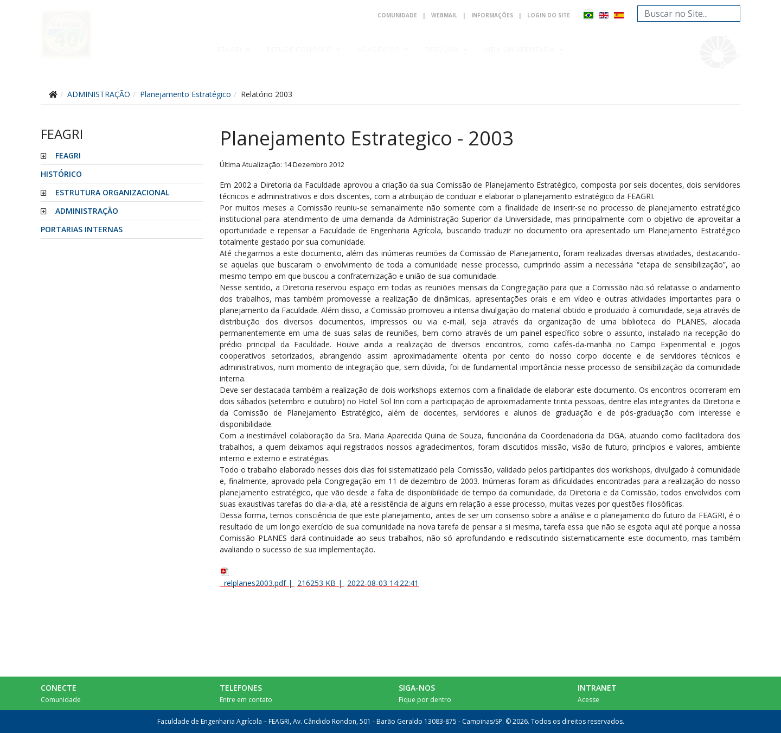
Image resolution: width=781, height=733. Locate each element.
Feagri (229, 49)
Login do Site (548, 15)
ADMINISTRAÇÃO (86, 211)
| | (319, 577)
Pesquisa (442, 49)
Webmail (444, 15)
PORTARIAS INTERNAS (82, 229)
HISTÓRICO (61, 174)
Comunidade (397, 15)
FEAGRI (68, 155)
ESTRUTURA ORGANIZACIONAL (112, 192)
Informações (492, 15)
